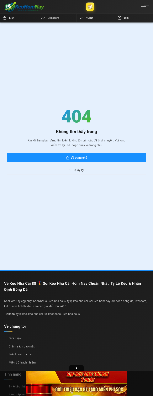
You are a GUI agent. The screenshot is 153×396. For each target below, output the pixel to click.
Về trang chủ (76, 157)
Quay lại (76, 170)
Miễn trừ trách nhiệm (22, 362)
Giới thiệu (15, 338)
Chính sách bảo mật (22, 346)
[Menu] (144, 6)
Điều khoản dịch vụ (21, 354)
